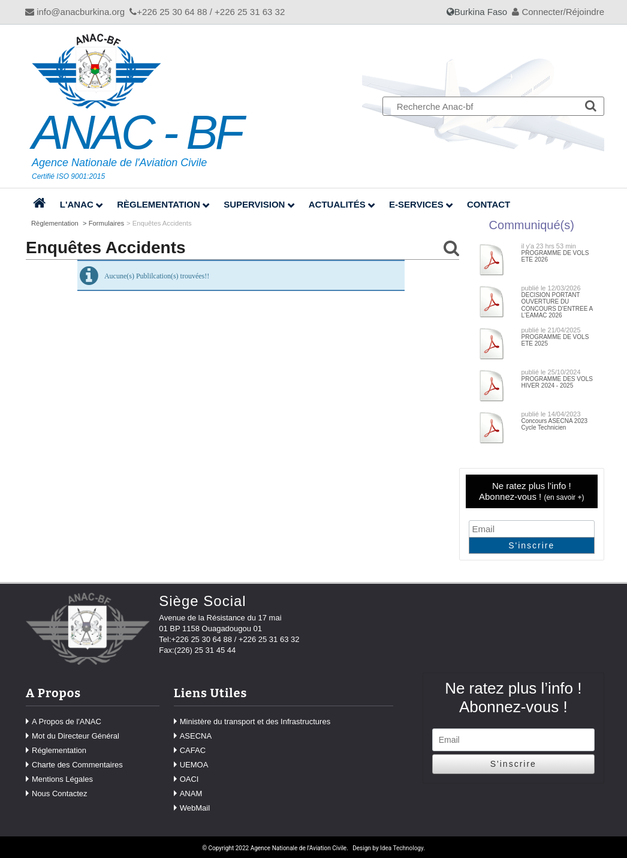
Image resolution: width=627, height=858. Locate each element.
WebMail (195, 807)
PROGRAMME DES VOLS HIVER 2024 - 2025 (557, 382)
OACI (189, 779)
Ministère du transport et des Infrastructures (255, 721)
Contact (488, 204)
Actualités (337, 204)
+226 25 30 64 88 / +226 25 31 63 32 (207, 12)
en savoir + (563, 497)
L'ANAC (77, 204)
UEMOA (194, 764)
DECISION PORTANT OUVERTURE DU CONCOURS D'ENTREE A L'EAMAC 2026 (557, 305)
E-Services (416, 204)
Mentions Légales (62, 779)
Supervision (254, 204)
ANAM (191, 793)
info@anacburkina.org (75, 12)
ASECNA (196, 735)
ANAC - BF (137, 133)
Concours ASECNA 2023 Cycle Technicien (555, 424)
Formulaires (106, 223)
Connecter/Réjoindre (558, 12)
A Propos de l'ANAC (66, 721)
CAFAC (193, 750)
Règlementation (158, 204)
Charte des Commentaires (77, 764)
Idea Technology (401, 848)
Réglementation (59, 750)
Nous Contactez (60, 793)
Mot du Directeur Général (75, 735)
